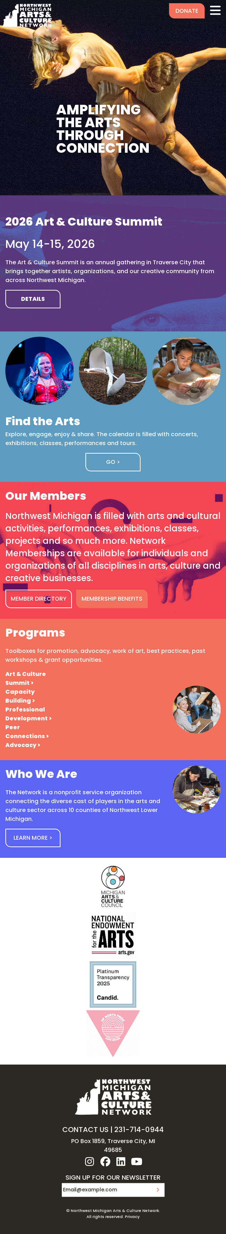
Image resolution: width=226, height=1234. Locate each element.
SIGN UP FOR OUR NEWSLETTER (113, 1178)
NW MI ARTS (27, 15)
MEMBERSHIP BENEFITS (112, 599)
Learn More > (33, 838)
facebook (105, 1161)
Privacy (132, 1216)
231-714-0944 (139, 1129)
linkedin (121, 1161)
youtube (137, 1161)
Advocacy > (22, 745)
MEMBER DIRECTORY (39, 599)
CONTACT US (85, 1129)
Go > (113, 462)
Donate (186, 11)
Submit (158, 1190)
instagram (90, 1161)
